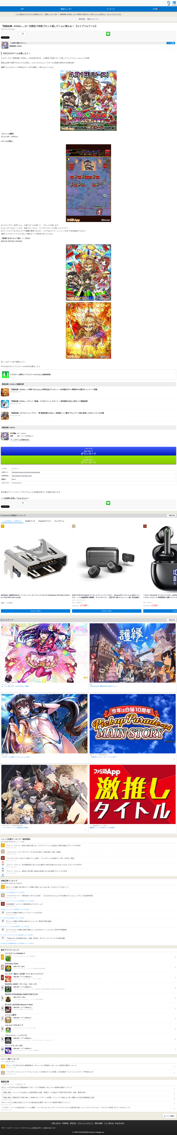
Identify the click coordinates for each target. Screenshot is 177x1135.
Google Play (88, 460)
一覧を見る (171, 515)
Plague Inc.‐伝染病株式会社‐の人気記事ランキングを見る (18, 943)
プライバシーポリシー (85, 1123)
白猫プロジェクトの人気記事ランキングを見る (15, 909)
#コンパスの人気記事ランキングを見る (13, 892)
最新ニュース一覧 (51, 14)
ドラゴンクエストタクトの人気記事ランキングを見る (17, 935)
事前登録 (82, 19)
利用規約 (65, 1123)
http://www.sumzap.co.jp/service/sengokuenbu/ (26, 472)
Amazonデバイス (44, 521)
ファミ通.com (109, 1123)
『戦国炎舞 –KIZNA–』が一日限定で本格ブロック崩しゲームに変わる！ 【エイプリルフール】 (90, 14)
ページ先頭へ (170, 1116)
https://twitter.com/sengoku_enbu (22, 476)
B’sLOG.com (119, 1123)
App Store (88, 451)
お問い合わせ (56, 1123)
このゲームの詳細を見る (21, 440)
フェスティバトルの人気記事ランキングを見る (15, 926)
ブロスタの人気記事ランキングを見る (13, 918)
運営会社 (73, 1123)
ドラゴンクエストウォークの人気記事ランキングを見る (18, 901)
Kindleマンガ (30, 521)
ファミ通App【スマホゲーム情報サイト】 (29, 14)
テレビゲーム (59, 521)
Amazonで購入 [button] (35, 611)
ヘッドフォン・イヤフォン (12, 521)
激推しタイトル (92, 19)
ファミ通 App (8, 3)
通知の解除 (99, 1123)
